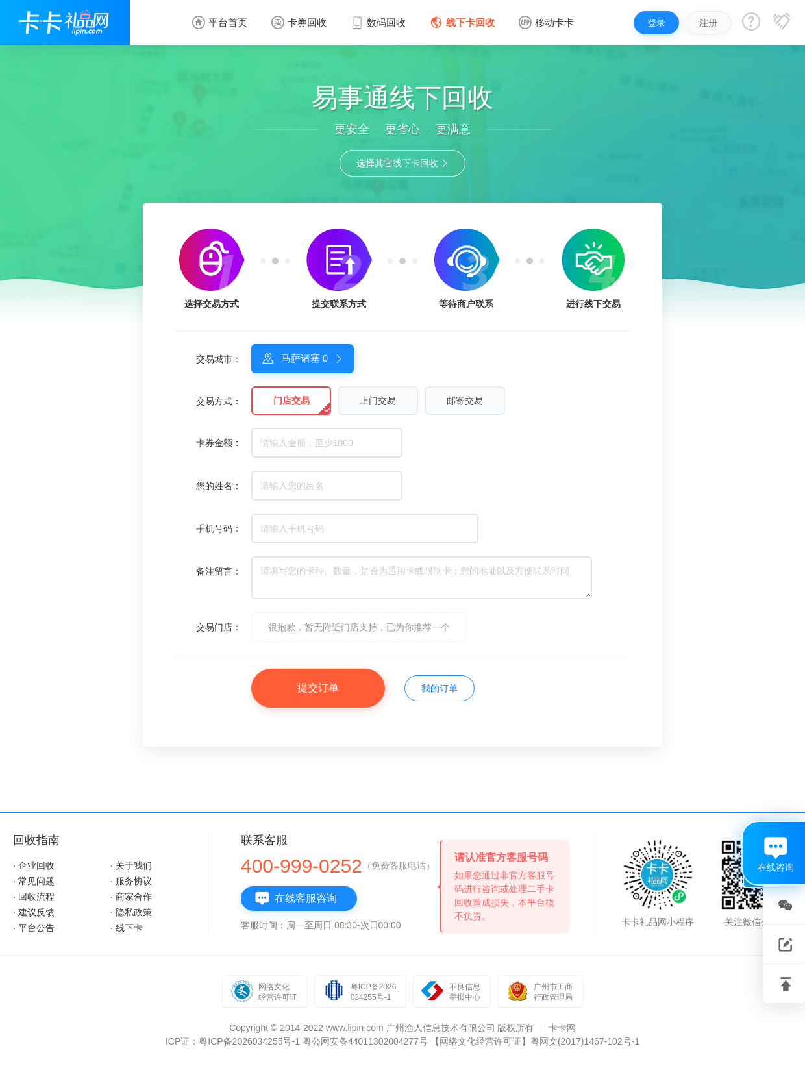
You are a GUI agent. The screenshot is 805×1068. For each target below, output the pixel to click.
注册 (708, 23)
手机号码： (219, 528)
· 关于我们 (131, 865)
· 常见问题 (34, 881)
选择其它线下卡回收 (402, 163)
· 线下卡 (126, 928)
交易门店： (219, 627)
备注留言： (219, 571)
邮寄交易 (465, 400)
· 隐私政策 (131, 912)
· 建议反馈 (34, 912)
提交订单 (318, 687)
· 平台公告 (34, 928)
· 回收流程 (34, 896)
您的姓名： (219, 485)
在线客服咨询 (295, 898)
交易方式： (219, 401)
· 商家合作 (131, 896)
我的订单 (439, 688)
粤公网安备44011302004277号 (365, 1041)
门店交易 (291, 400)
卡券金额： (219, 443)
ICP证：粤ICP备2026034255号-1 (233, 1041)
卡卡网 (562, 1028)
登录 (656, 23)
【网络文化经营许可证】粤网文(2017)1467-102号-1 (534, 1041)
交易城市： (219, 359)
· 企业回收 (34, 865)
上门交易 (378, 400)
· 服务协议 (131, 881)
